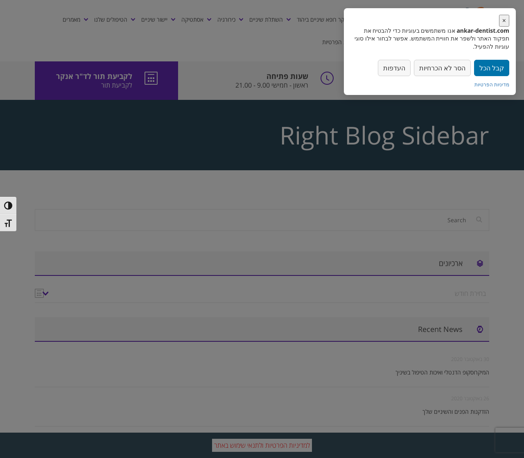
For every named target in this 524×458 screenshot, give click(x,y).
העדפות (394, 67)
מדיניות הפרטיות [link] (491, 84)
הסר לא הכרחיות (442, 67)
